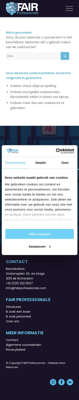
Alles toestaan (39, 234)
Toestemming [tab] (15, 162)
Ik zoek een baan (18, 312)
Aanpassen (40, 246)
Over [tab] (65, 162)
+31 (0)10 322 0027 (19, 283)
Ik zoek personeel (18, 316)
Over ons (12, 321)
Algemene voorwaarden (23, 345)
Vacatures (13, 307)
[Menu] (67, 8)
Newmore (12, 367)
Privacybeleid (15, 350)
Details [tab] (40, 162)
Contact (12, 340)
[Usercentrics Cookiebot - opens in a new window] (56, 151)
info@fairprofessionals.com (26, 288)
